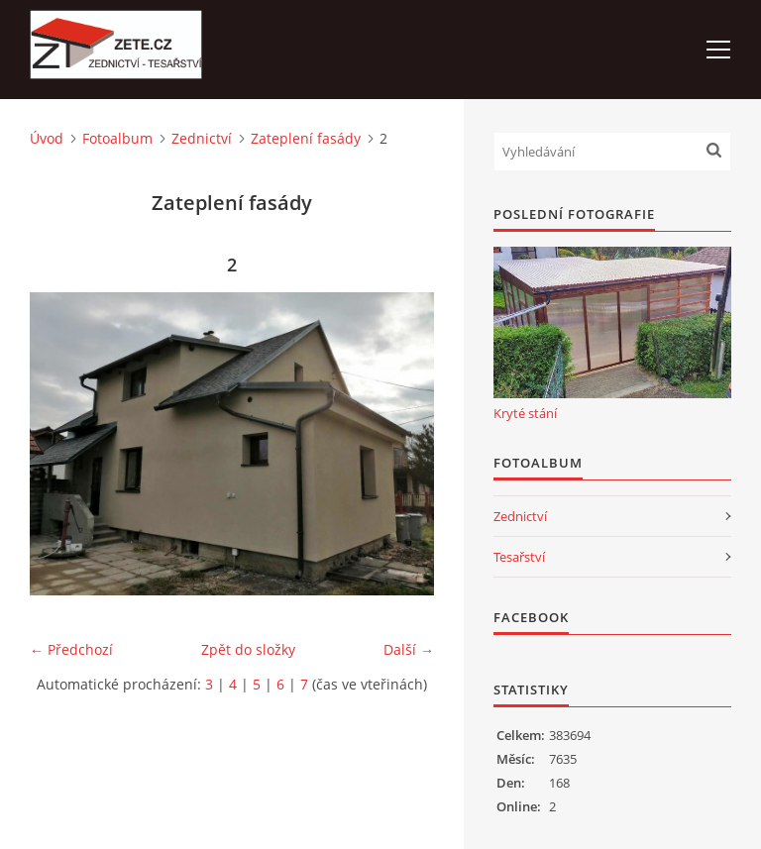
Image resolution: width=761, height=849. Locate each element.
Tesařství (519, 557)
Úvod (46, 138)
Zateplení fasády (306, 138)
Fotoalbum (117, 138)
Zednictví (201, 138)
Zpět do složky (248, 649)
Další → (408, 649)
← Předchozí (71, 649)
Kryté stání (525, 413)
